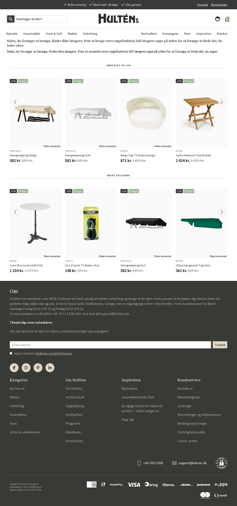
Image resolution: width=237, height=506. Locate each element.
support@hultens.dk (114, 314)
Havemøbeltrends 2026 (138, 397)
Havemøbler (18, 414)
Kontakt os (185, 388)
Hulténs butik (75, 397)
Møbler (15, 397)
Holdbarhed (74, 414)
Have (13, 423)
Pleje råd (128, 420)
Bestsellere (129, 388)
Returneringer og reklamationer (199, 414)
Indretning (17, 406)
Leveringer (184, 406)
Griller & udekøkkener (25, 432)
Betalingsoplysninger (192, 423)
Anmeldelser (74, 441)
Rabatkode (73, 432)
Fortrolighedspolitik (191, 432)
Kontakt (202, 5)
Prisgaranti (73, 423)
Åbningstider (219, 5)
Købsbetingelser (188, 397)
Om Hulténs (74, 388)
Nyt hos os (17, 388)
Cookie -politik (187, 441)
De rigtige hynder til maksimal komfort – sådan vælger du (142, 408)
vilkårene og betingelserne (53, 353)
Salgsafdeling (75, 406)
